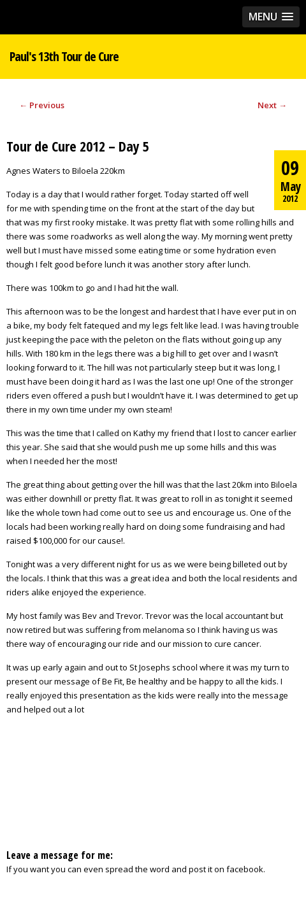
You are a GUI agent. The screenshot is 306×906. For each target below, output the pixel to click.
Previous (41, 105)
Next (272, 105)
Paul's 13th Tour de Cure (64, 56)
